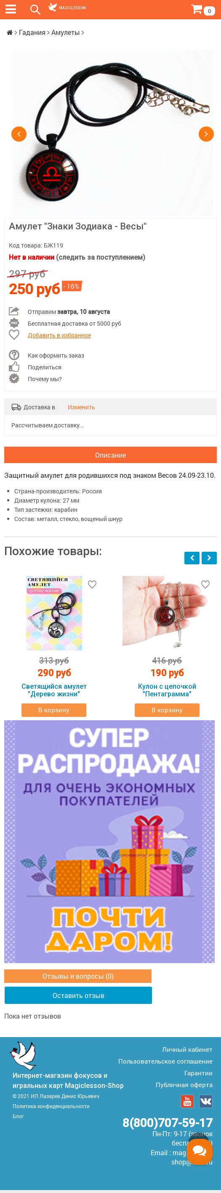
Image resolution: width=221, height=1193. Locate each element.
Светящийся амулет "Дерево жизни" (54, 693)
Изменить (81, 407)
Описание (110, 456)
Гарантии (198, 1076)
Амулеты (65, 32)
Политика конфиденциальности (51, 1109)
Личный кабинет (187, 1052)
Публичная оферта (184, 1087)
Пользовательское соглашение (165, 1064)
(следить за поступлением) (100, 257)
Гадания (32, 32)
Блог (18, 1119)
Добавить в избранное (59, 335)
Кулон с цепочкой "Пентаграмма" (167, 693)
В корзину (53, 713)
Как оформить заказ (56, 355)
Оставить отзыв (78, 998)
